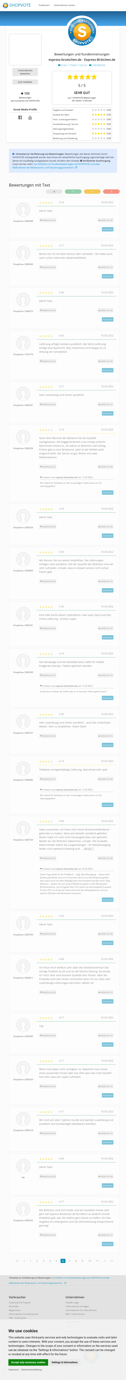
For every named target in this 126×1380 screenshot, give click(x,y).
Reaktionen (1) (47, 466)
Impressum (13, 1369)
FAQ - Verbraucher (18, 1317)
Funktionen (44, 5)
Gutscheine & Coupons (20, 1302)
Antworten (108, 229)
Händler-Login (72, 1302)
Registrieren (15, 1310)
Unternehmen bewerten (25, 72)
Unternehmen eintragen (77, 1306)
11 (97, 1260)
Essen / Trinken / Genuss (73, 65)
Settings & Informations (65, 1362)
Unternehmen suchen (64, 5)
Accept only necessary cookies (28, 1362)
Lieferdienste (97, 65)
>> (111, 1260)
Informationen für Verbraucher (23, 1314)
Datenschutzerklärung (31, 1369)
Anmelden (14, 1306)
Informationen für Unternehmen (81, 1310)
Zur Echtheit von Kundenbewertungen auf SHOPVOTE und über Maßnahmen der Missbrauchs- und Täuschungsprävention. (56, 165)
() (106, 220)
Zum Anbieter (25, 81)
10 (89, 1260)
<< (17, 1260)
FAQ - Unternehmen (75, 1314)
